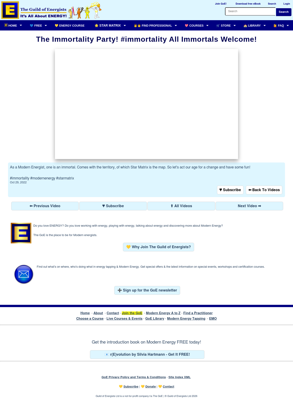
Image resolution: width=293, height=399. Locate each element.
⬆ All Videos (181, 206)
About (98, 313)
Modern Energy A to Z (163, 313)
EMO (213, 318)
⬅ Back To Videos (264, 190)
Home (85, 313)
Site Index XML (179, 377)
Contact (113, 313)
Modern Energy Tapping (186, 318)
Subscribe (130, 386)
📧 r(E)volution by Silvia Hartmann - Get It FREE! (147, 354)
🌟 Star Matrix (108, 25)
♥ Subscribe (230, 190)
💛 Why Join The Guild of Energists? (158, 247)
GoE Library (154, 318)
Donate (150, 386)
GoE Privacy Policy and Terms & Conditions (133, 377)
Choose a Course (89, 318)
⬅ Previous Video (45, 206)
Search (284, 12)
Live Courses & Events (124, 318)
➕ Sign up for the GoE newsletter (147, 290)
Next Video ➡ (249, 206)
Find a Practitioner (198, 313)
